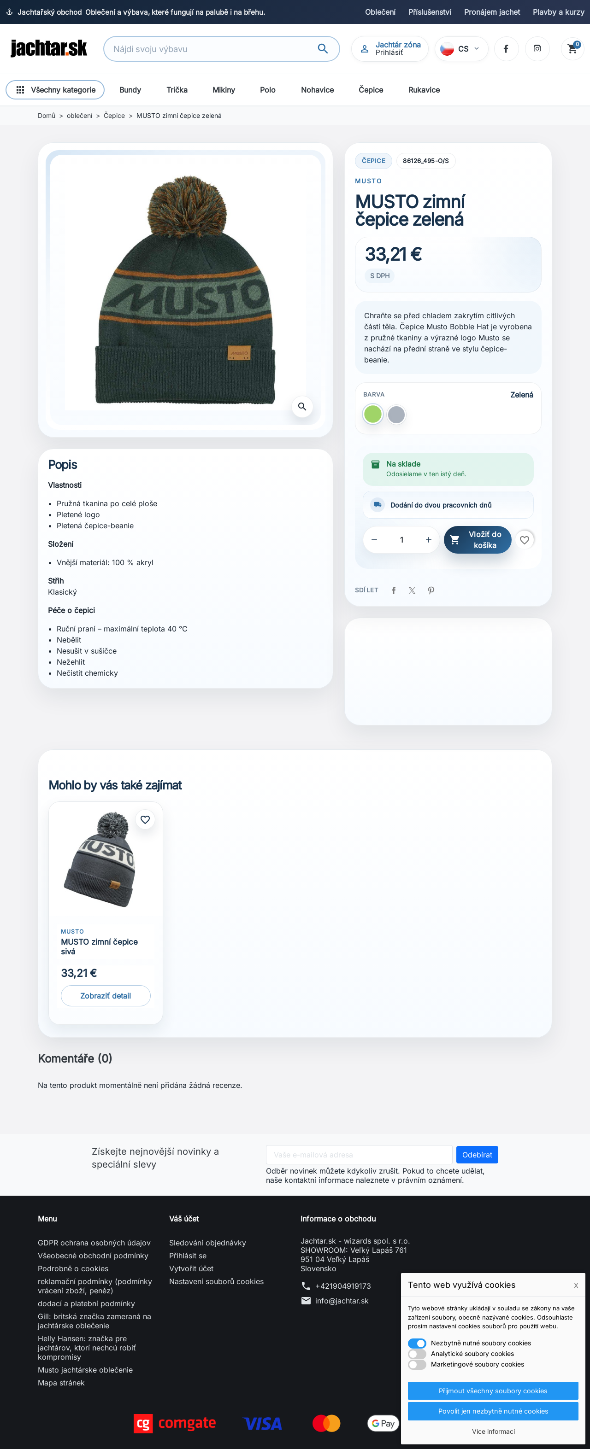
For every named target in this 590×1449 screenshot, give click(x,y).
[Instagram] (536, 48)
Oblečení (380, 12)
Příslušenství (429, 12)
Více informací (493, 1431)
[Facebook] (505, 48)
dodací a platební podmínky (86, 1303)
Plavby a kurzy (558, 12)
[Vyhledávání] (210, 49)
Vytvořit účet (191, 1268)
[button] (374, 539)
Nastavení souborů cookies (216, 1281)
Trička (177, 89)
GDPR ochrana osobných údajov (94, 1242)
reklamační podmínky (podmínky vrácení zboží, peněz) (95, 1286)
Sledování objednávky (207, 1242)
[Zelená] (373, 414)
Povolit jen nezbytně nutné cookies (493, 1410)
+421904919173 (343, 1286)
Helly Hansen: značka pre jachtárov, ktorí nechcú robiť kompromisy (87, 1347)
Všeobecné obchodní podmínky (93, 1255)
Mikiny (223, 89)
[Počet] (401, 539)
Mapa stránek (61, 1382)
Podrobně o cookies (73, 1268)
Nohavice (317, 89)
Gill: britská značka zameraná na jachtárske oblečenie (94, 1321)
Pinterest (431, 590)
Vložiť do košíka (475, 540)
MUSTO (368, 181)
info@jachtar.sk (342, 1300)
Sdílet (393, 590)
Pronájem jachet (492, 12)
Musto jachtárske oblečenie (85, 1369)
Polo (268, 89)
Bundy (130, 89)
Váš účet (184, 1218)
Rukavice (424, 89)
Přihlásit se (187, 1255)
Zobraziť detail (105, 995)
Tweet (412, 590)
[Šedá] (396, 414)
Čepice (371, 89)
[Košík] (572, 48)
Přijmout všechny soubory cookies (493, 1389)
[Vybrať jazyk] (460, 48)
